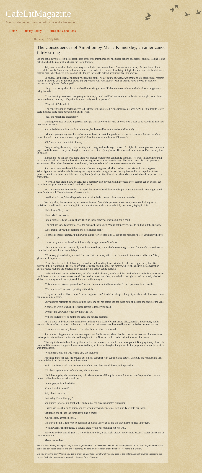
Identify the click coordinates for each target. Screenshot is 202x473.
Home (13, 30)
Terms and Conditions (62, 30)
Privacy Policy (32, 30)
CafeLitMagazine (38, 13)
